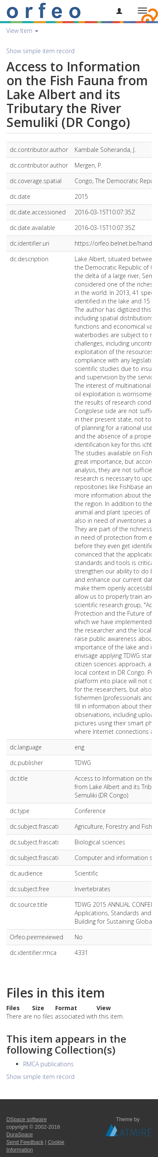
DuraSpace (19, 1135)
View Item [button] (22, 31)
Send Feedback (24, 1142)
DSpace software (26, 1119)
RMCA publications (48, 1064)
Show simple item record (40, 51)
